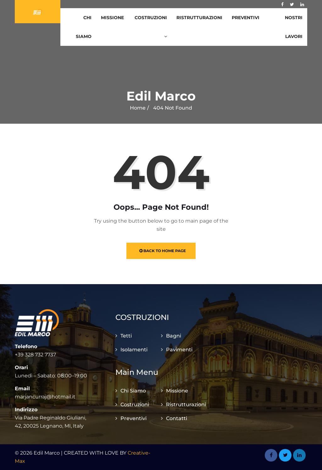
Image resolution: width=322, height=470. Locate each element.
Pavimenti (179, 350)
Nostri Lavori (294, 27)
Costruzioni (151, 27)
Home (138, 108)
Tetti (126, 336)
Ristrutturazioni (199, 17)
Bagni (173, 336)
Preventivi (245, 17)
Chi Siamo (84, 27)
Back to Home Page (162, 250)
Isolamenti (133, 350)
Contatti (176, 418)
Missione (112, 17)
